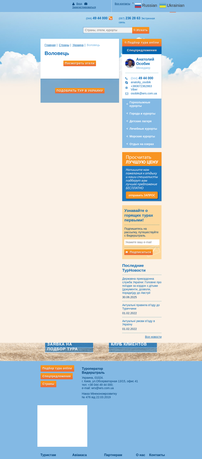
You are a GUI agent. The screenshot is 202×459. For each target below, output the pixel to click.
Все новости (167, 315)
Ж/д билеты (72, 410)
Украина (63, 37)
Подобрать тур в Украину (75, 83)
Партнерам (113, 393)
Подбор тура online (151, 35)
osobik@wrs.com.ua (148, 83)
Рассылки (31, 408)
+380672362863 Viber (149, 79)
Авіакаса (72, 393)
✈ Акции (70, 404)
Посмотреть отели (75, 55)
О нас (147, 393)
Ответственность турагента (120, 421)
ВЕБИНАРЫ (111, 399)
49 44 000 (146, 70)
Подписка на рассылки (117, 410)
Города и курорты (147, 99)
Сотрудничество (113, 404)
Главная (35, 37)
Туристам (34, 393)
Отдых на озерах (146, 130)
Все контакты (125, 3)
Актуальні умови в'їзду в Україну (149, 302)
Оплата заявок (112, 415)
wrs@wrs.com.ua (98, 366)
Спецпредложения (151, 42)
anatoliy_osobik (145, 74)
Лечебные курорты (148, 115)
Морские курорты (147, 122)
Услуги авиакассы (75, 399)
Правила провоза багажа (40, 431)
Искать (152, 22)
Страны (50, 37)
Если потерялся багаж (39, 437)
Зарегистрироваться (93, 3)
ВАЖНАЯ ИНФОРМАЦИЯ (119, 426)
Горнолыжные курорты (151, 92)
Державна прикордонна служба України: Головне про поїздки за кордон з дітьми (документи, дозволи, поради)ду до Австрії (148, 269)
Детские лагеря (145, 107)
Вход (72, 3)
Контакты (167, 393)
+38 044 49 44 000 (95, 362)
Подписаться (143, 242)
